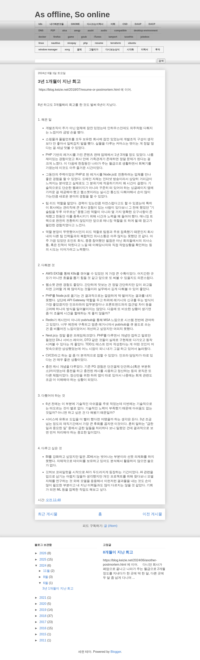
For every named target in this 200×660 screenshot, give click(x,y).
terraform (115, 43)
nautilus (55, 43)
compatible (120, 30)
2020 (43, 603)
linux (41, 43)
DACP (152, 24)
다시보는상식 (112, 49)
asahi (91, 30)
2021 (43, 597)
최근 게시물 (47, 514)
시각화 (130, 49)
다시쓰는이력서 (95, 24)
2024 (43, 565)
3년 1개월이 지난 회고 (59, 81)
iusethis (128, 36)
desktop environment (145, 30)
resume (99, 43)
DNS (40, 30)
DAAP (138, 24)
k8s (40, 24)
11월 (47, 570)
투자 (157, 49)
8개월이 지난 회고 (118, 552)
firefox (57, 36)
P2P (53, 30)
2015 (43, 634)
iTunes (97, 36)
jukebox (144, 36)
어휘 (113, 24)
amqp (77, 30)
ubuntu (132, 43)
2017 (43, 622)
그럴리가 (93, 49)
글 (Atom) (110, 525)
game (71, 36)
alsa (64, 30)
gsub (84, 36)
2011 (43, 640)
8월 (46, 577)
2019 (43, 609)
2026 (43, 553)
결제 (79, 49)
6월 (46, 583)
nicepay (71, 43)
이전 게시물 (152, 514)
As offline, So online (72, 14)
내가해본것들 (57, 24)
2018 (43, 616)
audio (104, 30)
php (85, 43)
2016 (43, 628)
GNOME (75, 24)
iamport (113, 36)
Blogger (116, 651)
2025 (43, 559)
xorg (67, 49)
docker (42, 36)
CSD (124, 24)
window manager (47, 49)
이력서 (144, 49)
